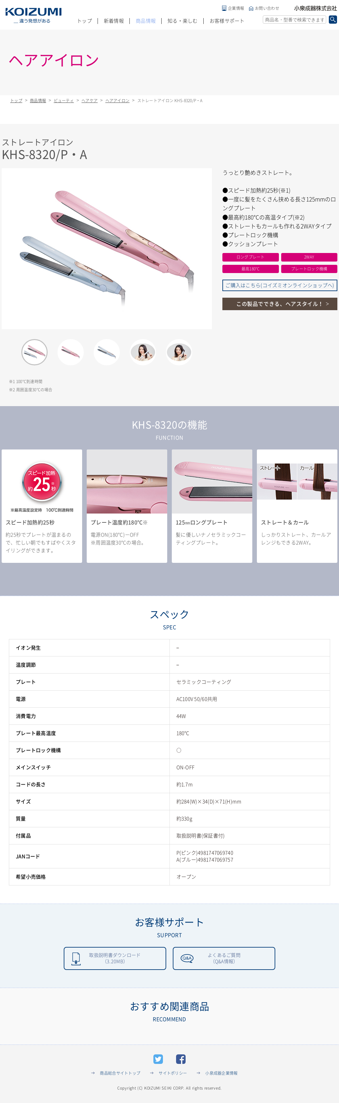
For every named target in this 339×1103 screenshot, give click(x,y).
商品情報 (146, 20)
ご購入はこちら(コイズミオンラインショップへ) (279, 285)
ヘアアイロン (117, 101)
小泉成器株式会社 (315, 8)
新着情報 (114, 20)
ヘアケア (89, 101)
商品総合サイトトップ (120, 1074)
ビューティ (64, 101)
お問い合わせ (267, 8)
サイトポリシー (173, 1074)
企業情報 (236, 8)
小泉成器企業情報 (221, 1074)
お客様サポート (227, 20)
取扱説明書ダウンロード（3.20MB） (114, 959)
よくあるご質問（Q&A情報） (224, 959)
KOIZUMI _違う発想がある (33, 15)
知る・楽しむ (183, 20)
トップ (84, 20)
